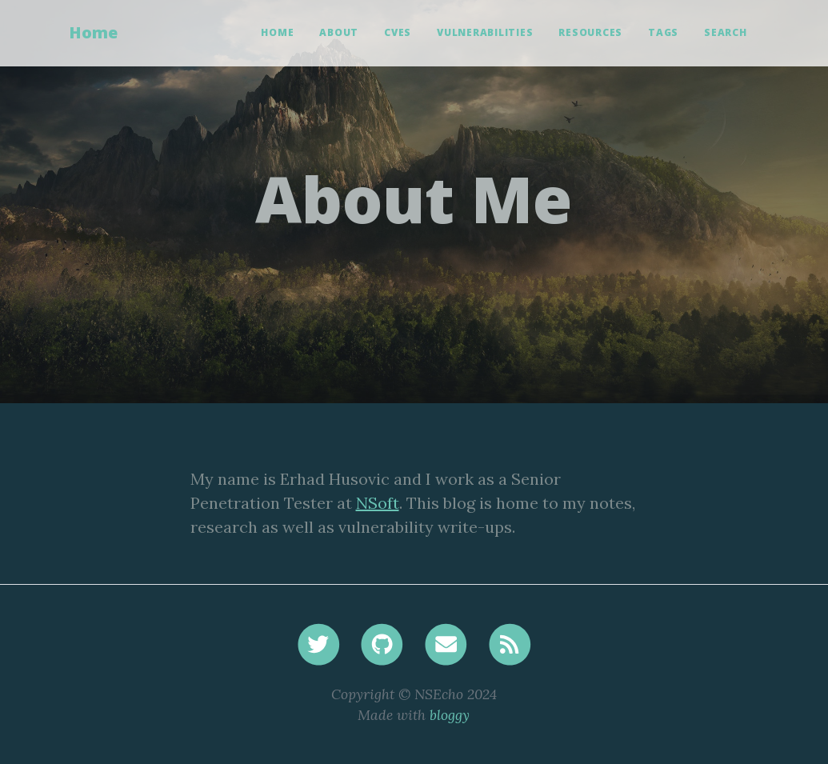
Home (93, 32)
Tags (663, 32)
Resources (590, 32)
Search (725, 32)
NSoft (377, 503)
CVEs (397, 32)
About (338, 32)
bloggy (450, 715)
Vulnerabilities (485, 32)
